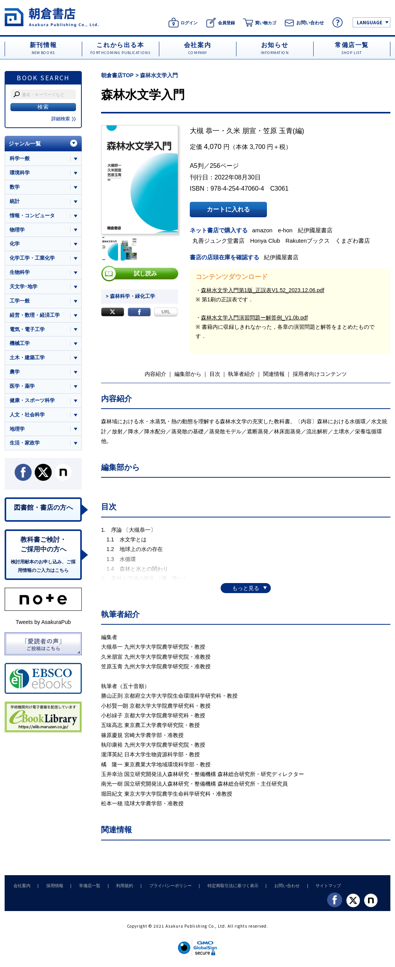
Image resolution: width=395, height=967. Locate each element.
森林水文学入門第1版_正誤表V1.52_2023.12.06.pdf (263, 289)
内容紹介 (155, 373)
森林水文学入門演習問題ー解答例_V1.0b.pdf (254, 317)
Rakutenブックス (309, 240)
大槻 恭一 (204, 131)
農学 (15, 374)
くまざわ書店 (354, 240)
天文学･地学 (23, 288)
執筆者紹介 (241, 373)
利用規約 (117, 884)
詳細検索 (63, 119)
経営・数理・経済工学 (35, 317)
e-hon (286, 230)
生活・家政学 (25, 446)
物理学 (17, 230)
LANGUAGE (369, 22)
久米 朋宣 (241, 131)
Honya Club (266, 240)
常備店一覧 (84, 884)
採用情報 (51, 884)
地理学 (17, 431)
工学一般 (20, 302)
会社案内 (20, 884)
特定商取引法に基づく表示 (221, 884)
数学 (15, 187)
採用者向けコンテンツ (320, 373)
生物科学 (20, 273)
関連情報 (274, 373)
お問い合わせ (274, 884)
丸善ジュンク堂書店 (220, 240)
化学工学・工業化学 (32, 259)
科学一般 (20, 158)
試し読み (145, 273)
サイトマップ (313, 884)
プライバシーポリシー (161, 884)
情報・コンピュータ (32, 216)
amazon (263, 230)
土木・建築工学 (27, 360)
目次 (214, 373)
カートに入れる (228, 209)
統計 (15, 202)
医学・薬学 (22, 388)
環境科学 (20, 173)
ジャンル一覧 (24, 143)
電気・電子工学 (27, 331)
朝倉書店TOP (117, 75)
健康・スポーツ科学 (32, 403)
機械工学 (20, 345)
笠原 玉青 (278, 131)
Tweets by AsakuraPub (43, 626)
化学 (15, 245)
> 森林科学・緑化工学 (128, 296)
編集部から (187, 373)
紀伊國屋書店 (317, 230)
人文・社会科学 (27, 417)
